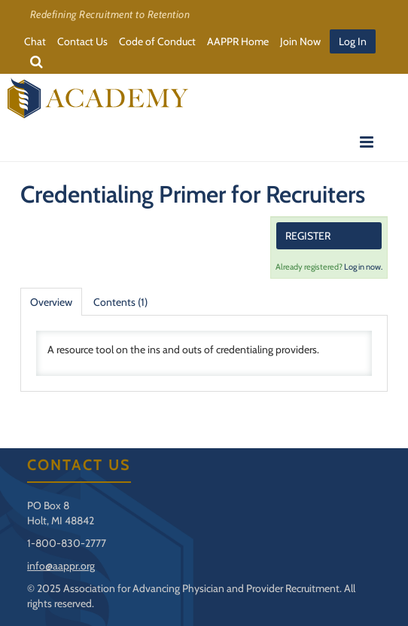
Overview (51, 302)
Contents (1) (120, 302)
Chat (35, 41)
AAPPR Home (238, 41)
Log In (353, 41)
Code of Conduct (157, 41)
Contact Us (82, 41)
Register (307, 236)
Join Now (300, 41)
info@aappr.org (61, 566)
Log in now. (363, 266)
